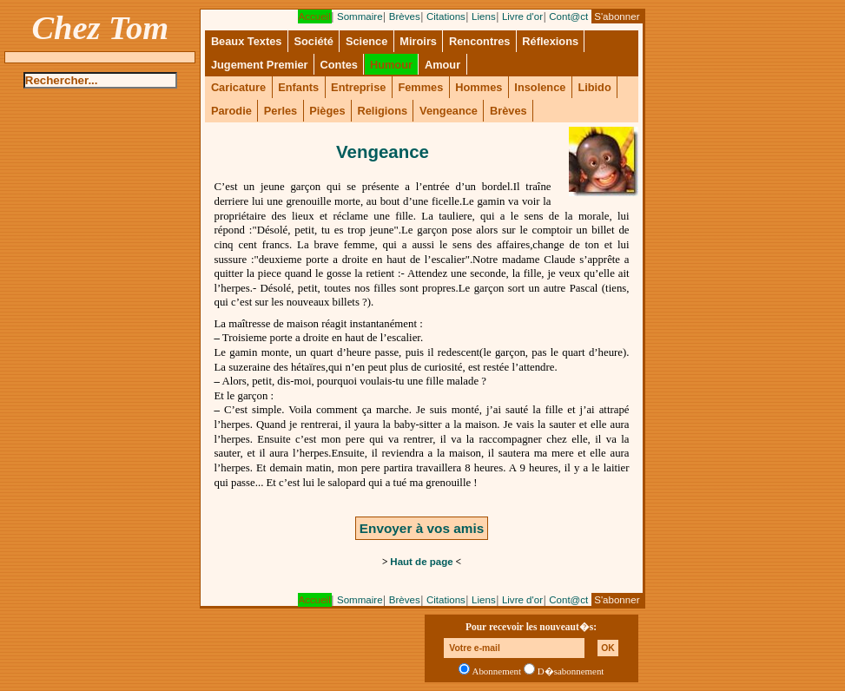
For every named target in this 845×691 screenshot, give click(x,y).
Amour (442, 64)
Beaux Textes (246, 41)
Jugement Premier (259, 64)
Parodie (231, 110)
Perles (280, 110)
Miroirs (418, 41)
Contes (339, 64)
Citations (445, 16)
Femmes (420, 87)
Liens (484, 16)
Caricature (238, 87)
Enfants (298, 87)
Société (313, 41)
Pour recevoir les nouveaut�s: (531, 627)
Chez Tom (100, 28)
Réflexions (550, 41)
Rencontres (479, 41)
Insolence (539, 87)
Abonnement (497, 671)
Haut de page (421, 561)
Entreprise (358, 87)
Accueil (315, 16)
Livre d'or (522, 16)
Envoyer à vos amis (422, 528)
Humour (391, 64)
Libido (594, 87)
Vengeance (448, 110)
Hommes (478, 87)
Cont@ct (568, 16)
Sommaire (360, 16)
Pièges (327, 110)
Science (366, 41)
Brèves (404, 16)
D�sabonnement (571, 671)
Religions (382, 110)
